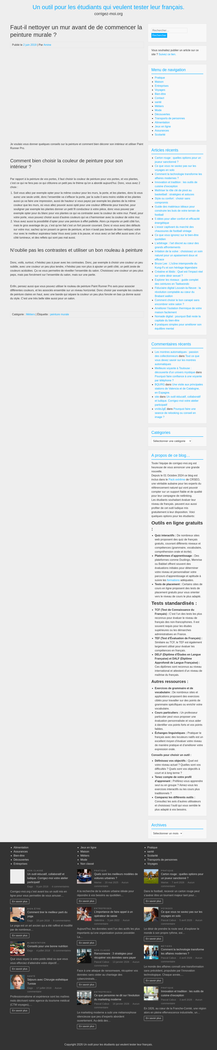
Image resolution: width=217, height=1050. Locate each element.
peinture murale (59, 314)
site (157, 396)
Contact (159, 98)
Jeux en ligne (163, 126)
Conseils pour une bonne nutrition (47, 946)
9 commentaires (61, 920)
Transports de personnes (170, 118)
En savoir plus (19, 901)
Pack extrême (177, 479)
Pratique (160, 77)
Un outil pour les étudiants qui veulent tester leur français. (108, 7)
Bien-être (160, 93)
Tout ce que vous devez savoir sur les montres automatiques (177, 360)
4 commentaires (60, 886)
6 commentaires (62, 950)
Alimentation (162, 122)
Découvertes (162, 114)
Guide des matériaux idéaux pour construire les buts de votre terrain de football (177, 210)
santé (158, 102)
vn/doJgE (160, 408)
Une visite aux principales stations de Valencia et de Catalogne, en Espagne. (179, 388)
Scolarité (160, 134)
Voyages (160, 89)
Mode (158, 110)
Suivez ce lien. (167, 54)
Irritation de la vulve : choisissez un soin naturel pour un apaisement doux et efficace (179, 255)
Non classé (35, 871)
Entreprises (162, 85)
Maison (159, 81)
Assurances (162, 130)
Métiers (30, 314)
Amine (47, 44)
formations (173, 580)
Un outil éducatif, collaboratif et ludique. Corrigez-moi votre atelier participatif (178, 400)
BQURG (160, 384)
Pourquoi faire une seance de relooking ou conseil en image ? (175, 412)
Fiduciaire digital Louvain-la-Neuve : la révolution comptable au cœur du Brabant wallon (178, 291)
